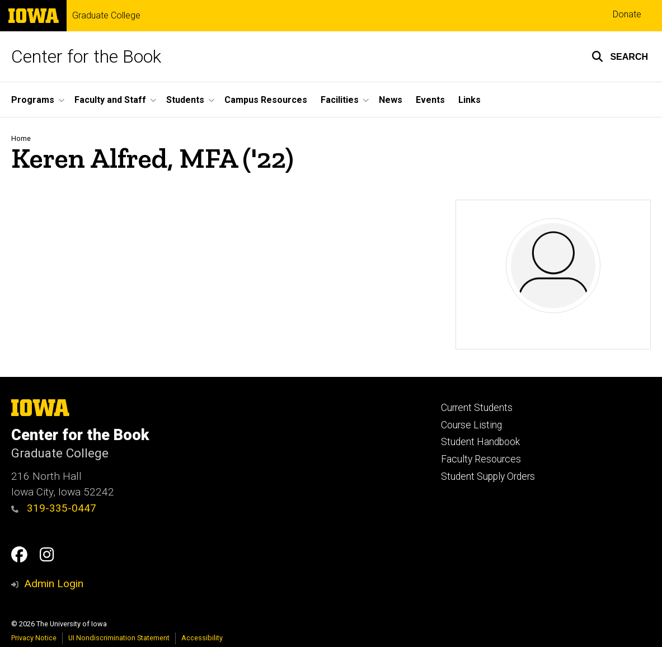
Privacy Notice (34, 638)
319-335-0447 (53, 508)
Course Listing (471, 425)
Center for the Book (86, 56)
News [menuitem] (390, 100)
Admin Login (53, 583)
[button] (620, 56)
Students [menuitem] (185, 100)
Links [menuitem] (469, 100)
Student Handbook (480, 441)
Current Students (477, 407)
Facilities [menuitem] (340, 100)
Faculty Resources (481, 459)
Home (21, 138)
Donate (627, 14)
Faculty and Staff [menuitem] (110, 100)
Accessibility (202, 638)
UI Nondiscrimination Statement (119, 638)
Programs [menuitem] (32, 100)
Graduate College (106, 16)
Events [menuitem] (430, 100)
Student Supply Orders (488, 476)
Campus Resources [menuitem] (265, 100)
